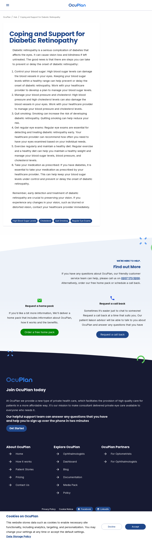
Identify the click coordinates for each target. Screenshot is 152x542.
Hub (15, 17)
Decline (111, 527)
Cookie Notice (66, 509)
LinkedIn (103, 509)
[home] (77, 5)
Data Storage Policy (18, 536)
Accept (135, 527)
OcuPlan (7, 17)
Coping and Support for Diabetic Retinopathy (40, 17)
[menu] (8, 5)
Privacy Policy (48, 509)
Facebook (84, 509)
